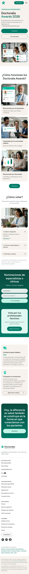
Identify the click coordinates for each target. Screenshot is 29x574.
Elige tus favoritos (14, 328)
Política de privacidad (18, 560)
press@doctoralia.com (17, 364)
